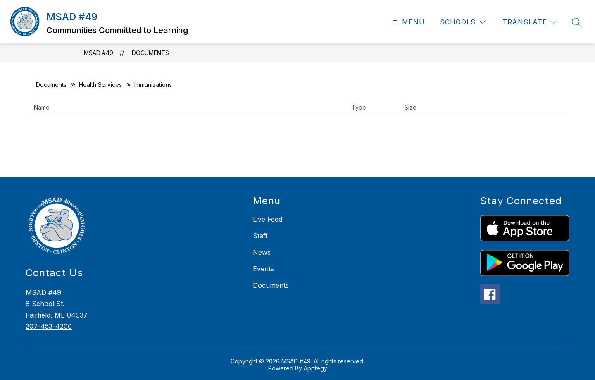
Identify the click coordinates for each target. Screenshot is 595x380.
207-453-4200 (49, 326)
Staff (260, 236)
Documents (150, 52)
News (262, 252)
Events (263, 269)
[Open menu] (407, 22)
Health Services (100, 84)
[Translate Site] (529, 22)
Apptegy (315, 368)
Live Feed (267, 219)
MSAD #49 (98, 52)
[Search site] (577, 22)
